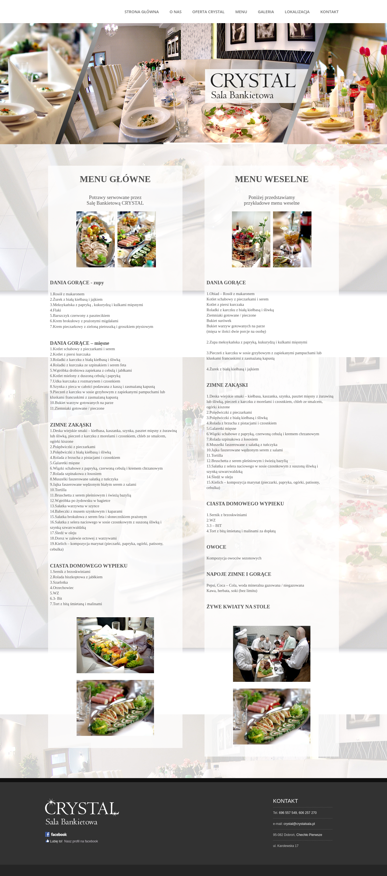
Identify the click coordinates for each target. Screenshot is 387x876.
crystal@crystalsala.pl (299, 824)
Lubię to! (56, 841)
